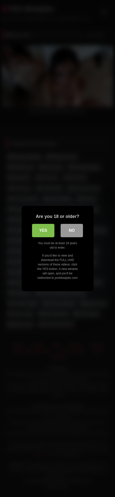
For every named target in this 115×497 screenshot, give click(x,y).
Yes (43, 230)
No (72, 230)
